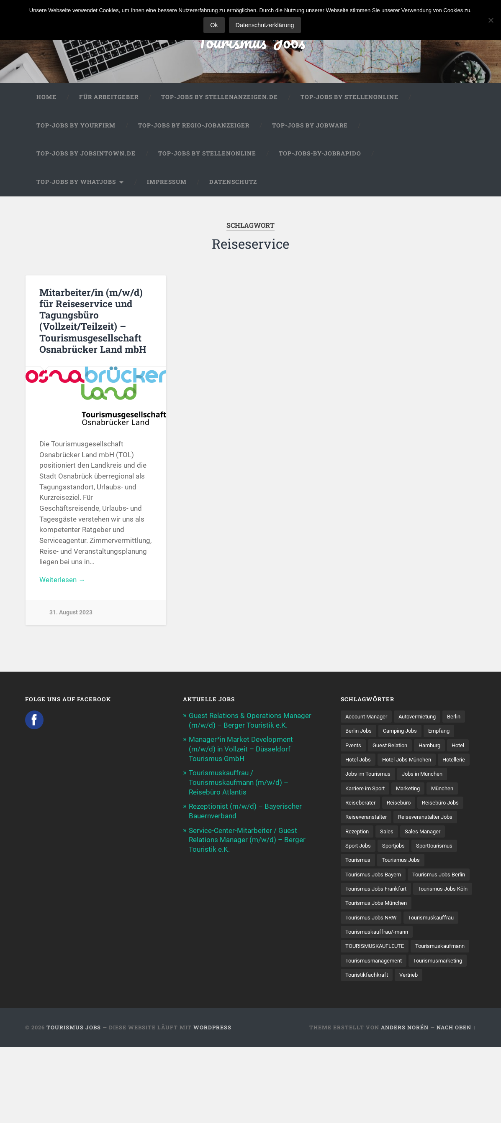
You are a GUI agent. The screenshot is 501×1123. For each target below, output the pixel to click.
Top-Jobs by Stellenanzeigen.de (219, 98)
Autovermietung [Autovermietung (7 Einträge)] (424, 717)
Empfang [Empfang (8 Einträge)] (357, 746)
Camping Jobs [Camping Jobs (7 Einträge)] (430, 731)
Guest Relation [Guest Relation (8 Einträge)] (428, 746)
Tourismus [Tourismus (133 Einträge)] (359, 876)
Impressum (167, 182)
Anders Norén (405, 1103)
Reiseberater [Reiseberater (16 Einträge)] (361, 818)
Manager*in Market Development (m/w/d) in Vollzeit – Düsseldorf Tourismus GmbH (241, 749)
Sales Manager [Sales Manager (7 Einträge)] (427, 847)
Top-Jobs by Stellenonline (349, 98)
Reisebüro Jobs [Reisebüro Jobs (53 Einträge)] (446, 818)
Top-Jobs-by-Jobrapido (320, 154)
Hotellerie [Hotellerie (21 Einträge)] (422, 775)
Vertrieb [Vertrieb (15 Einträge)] (355, 1050)
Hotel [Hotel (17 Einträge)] (388, 760)
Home (46, 98)
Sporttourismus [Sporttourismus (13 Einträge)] (441, 862)
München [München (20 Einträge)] (450, 804)
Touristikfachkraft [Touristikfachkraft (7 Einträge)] (433, 1036)
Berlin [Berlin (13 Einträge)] (352, 731)
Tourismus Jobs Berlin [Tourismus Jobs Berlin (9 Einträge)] (374, 905)
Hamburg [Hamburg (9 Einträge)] (357, 760)
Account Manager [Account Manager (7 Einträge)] (368, 717)
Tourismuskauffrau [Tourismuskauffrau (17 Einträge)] (437, 963)
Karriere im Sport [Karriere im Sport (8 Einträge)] (367, 804)
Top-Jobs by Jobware (310, 126)
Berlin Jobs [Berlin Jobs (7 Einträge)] (385, 731)
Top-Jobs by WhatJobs (76, 182)
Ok (214, 25)
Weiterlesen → (62, 581)
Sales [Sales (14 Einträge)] (389, 847)
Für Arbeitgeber (109, 98)
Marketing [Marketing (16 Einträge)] (413, 804)
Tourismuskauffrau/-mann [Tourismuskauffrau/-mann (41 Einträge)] (379, 978)
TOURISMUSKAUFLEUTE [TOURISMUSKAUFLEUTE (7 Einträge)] (377, 992)
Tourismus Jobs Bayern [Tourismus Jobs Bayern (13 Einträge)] (375, 891)
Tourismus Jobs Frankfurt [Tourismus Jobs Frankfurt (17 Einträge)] (379, 920)
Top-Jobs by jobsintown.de (86, 154)
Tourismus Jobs (250, 41)
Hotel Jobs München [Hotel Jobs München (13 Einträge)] (372, 775)
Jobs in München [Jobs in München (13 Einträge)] (428, 790)
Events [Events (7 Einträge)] (389, 746)
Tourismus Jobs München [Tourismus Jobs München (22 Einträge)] (378, 949)
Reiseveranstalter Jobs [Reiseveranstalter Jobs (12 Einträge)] (431, 833)
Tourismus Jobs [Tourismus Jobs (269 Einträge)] (404, 876)
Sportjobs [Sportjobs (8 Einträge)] (397, 862)
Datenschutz (233, 182)
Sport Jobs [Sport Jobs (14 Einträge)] (359, 862)
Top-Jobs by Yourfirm (76, 126)
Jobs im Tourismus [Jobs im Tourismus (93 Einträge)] (369, 790)
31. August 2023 (70, 613)
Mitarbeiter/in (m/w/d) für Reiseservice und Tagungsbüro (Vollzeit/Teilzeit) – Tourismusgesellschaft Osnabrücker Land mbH (92, 321)
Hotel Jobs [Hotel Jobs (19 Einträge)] (420, 760)
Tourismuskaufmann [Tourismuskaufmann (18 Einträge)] (372, 1007)
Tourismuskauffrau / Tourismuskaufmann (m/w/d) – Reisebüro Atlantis (238, 782)
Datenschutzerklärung (265, 25)
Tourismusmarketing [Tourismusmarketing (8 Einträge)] (372, 1036)
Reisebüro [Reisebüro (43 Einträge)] (402, 818)
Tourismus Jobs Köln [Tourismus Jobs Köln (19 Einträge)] (372, 935)
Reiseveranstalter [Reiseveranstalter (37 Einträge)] (368, 833)
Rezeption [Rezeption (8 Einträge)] (358, 847)
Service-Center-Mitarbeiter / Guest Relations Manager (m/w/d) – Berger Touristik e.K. (247, 838)
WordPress (212, 1103)
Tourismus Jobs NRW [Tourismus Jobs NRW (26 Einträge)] (373, 963)
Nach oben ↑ (456, 1103)
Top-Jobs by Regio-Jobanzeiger (193, 126)
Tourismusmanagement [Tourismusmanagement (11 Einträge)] (376, 1022)
